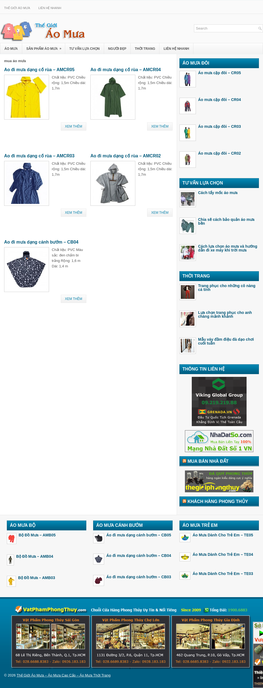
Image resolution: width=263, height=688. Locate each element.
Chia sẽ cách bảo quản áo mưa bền (226, 221)
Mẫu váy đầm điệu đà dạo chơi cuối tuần (226, 341)
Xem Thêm (73, 126)
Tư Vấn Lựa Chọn (84, 49)
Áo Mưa (11, 49)
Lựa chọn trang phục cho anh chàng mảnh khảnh (225, 314)
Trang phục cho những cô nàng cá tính (226, 288)
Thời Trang (145, 49)
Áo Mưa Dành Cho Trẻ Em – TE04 (223, 554)
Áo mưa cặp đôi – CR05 (219, 73)
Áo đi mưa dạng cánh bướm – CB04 (41, 242)
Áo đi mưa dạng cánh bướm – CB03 (138, 577)
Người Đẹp (117, 49)
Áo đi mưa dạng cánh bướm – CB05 (138, 535)
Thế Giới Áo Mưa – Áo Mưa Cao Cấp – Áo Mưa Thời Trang (64, 675)
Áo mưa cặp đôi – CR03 (219, 126)
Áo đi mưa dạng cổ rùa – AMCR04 (125, 69)
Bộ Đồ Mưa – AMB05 (37, 535)
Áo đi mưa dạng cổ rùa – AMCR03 (39, 156)
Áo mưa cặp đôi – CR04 (219, 99)
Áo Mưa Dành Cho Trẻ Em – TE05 (223, 535)
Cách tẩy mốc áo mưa (218, 192)
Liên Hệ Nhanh (49, 8)
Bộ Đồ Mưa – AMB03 (36, 578)
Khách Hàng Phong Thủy (217, 501)
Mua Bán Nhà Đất (207, 461)
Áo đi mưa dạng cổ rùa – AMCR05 (39, 69)
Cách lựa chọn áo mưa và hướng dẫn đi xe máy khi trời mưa (227, 248)
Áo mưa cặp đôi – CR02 (219, 153)
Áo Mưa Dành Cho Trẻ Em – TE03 (223, 573)
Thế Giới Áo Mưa (17, 8)
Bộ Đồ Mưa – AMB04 (34, 556)
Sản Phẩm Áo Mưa (45, 47)
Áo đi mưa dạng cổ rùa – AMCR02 (125, 156)
